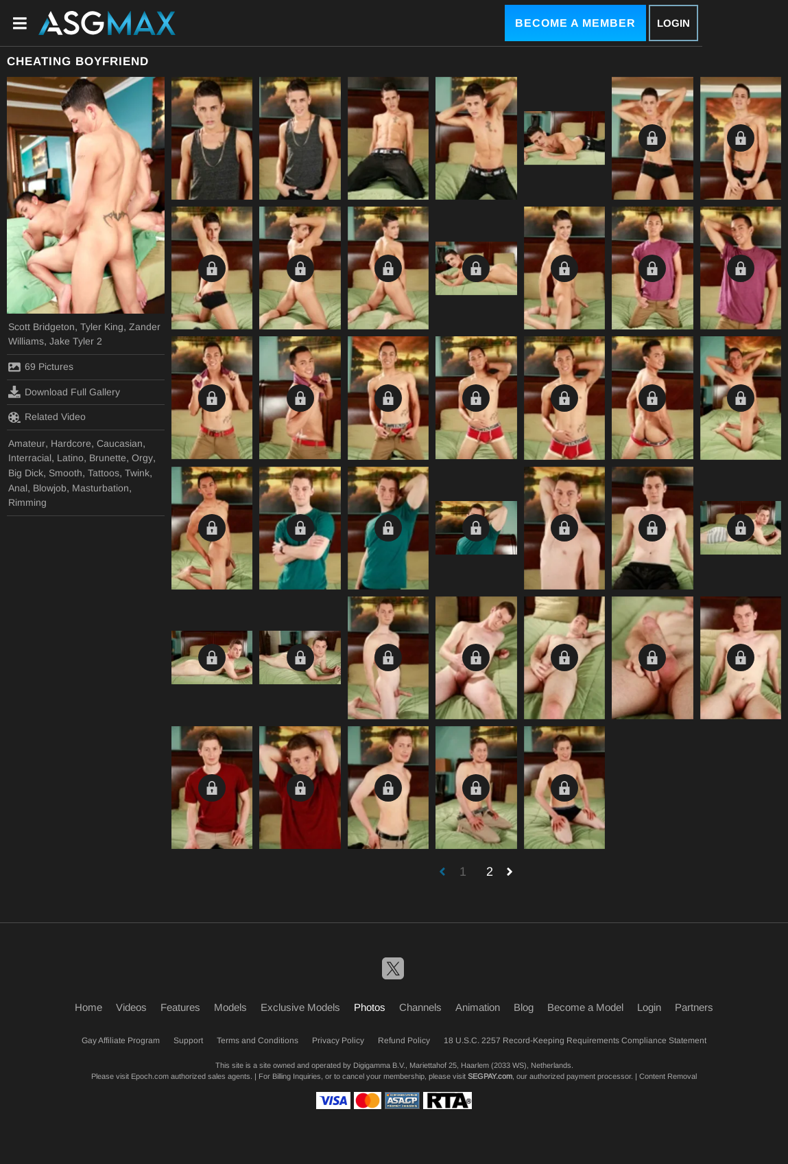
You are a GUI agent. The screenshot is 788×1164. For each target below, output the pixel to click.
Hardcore (71, 443)
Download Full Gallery (64, 392)
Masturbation (100, 487)
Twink (137, 472)
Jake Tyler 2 (75, 341)
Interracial (29, 457)
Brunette (107, 457)
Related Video (47, 417)
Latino (70, 457)
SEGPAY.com (490, 1076)
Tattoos (103, 472)
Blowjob (50, 487)
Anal (17, 487)
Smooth (65, 472)
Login (673, 23)
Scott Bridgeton (41, 326)
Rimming (27, 502)
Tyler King (101, 326)
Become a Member (575, 23)
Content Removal (668, 1076)
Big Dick (25, 472)
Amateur (26, 443)
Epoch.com (150, 1076)
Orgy (142, 457)
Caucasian (120, 443)
